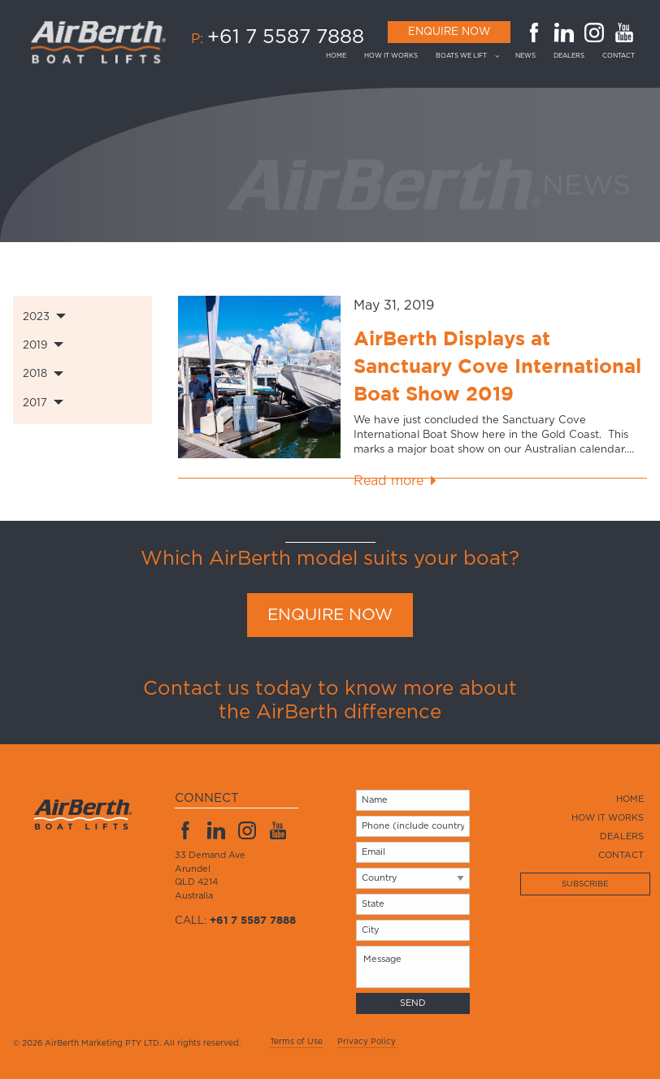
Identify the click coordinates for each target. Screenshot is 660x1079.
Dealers (569, 56)
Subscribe (585, 884)
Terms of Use (296, 1042)
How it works (391, 56)
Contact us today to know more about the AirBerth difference (330, 700)
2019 (35, 345)
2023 (36, 317)
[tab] (82, 316)
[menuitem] (340, 56)
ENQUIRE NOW (330, 615)
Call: (235, 921)
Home (336, 56)
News (525, 56)
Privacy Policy (366, 1042)
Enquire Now (449, 32)
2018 (35, 374)
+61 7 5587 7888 (285, 37)
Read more (388, 481)
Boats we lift (461, 56)
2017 (35, 403)
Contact (618, 56)
